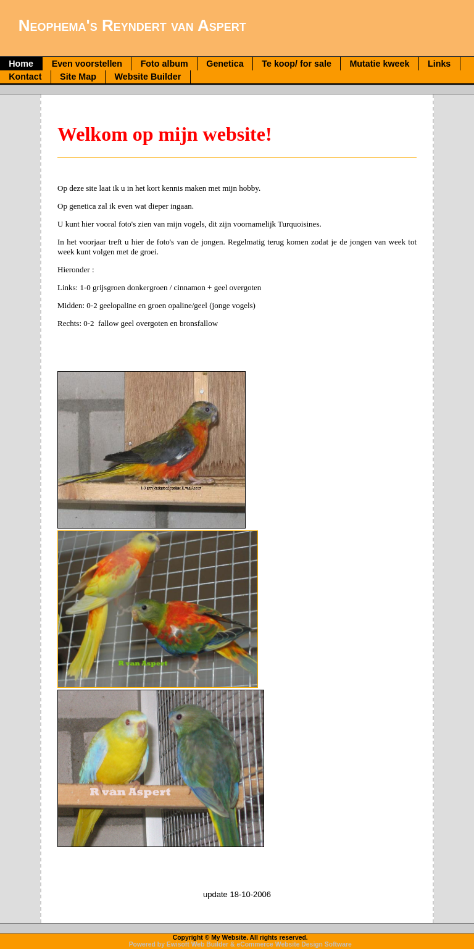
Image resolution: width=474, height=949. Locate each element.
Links (439, 64)
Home (21, 64)
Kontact (25, 77)
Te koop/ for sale (296, 64)
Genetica (224, 64)
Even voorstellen (87, 64)
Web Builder (209, 944)
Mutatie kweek (379, 64)
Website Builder (148, 77)
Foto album (164, 64)
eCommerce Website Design (279, 944)
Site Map (78, 77)
